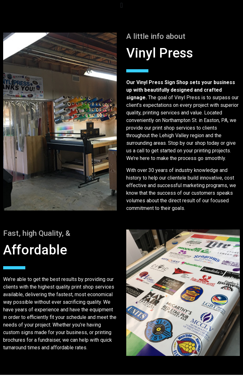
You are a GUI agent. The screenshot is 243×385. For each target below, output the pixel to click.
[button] (121, 5)
